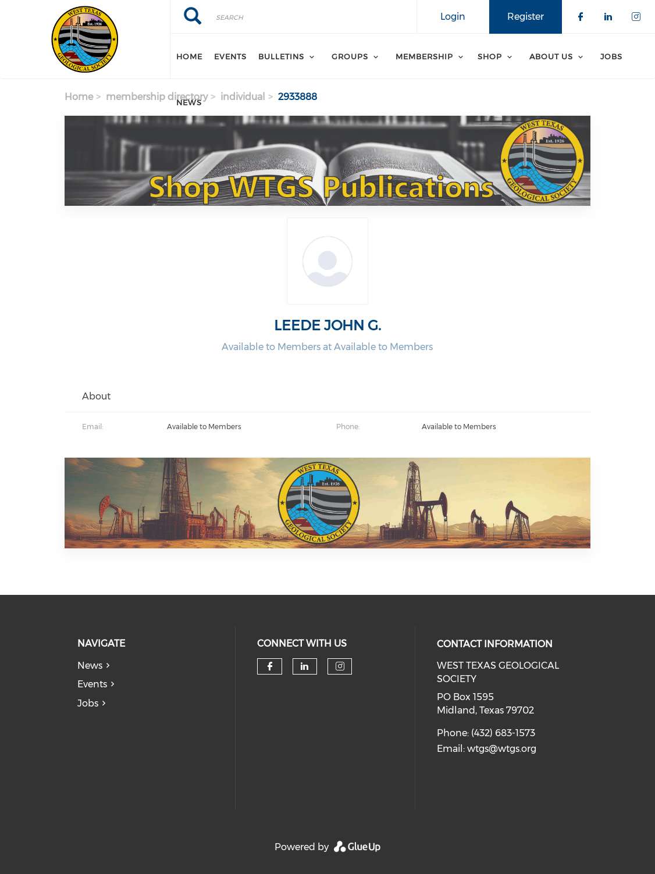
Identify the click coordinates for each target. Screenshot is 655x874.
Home (189, 56)
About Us (551, 56)
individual (242, 96)
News (189, 102)
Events (230, 56)
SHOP (490, 56)
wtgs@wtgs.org (501, 748)
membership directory (157, 96)
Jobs (611, 56)
